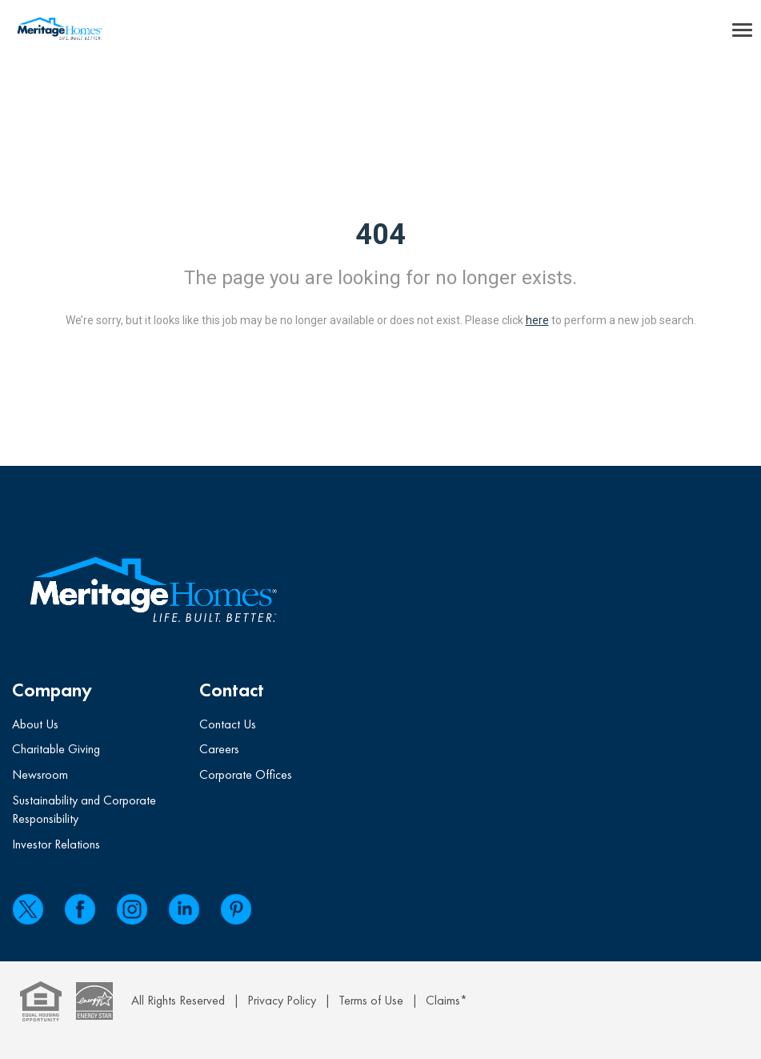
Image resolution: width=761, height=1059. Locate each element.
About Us (35, 724)
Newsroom (40, 774)
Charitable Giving (56, 748)
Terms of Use (370, 1000)
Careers (219, 748)
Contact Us (227, 724)
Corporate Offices (245, 774)
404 (380, 234)
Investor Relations (56, 844)
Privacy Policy (281, 1000)
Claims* (446, 1000)
